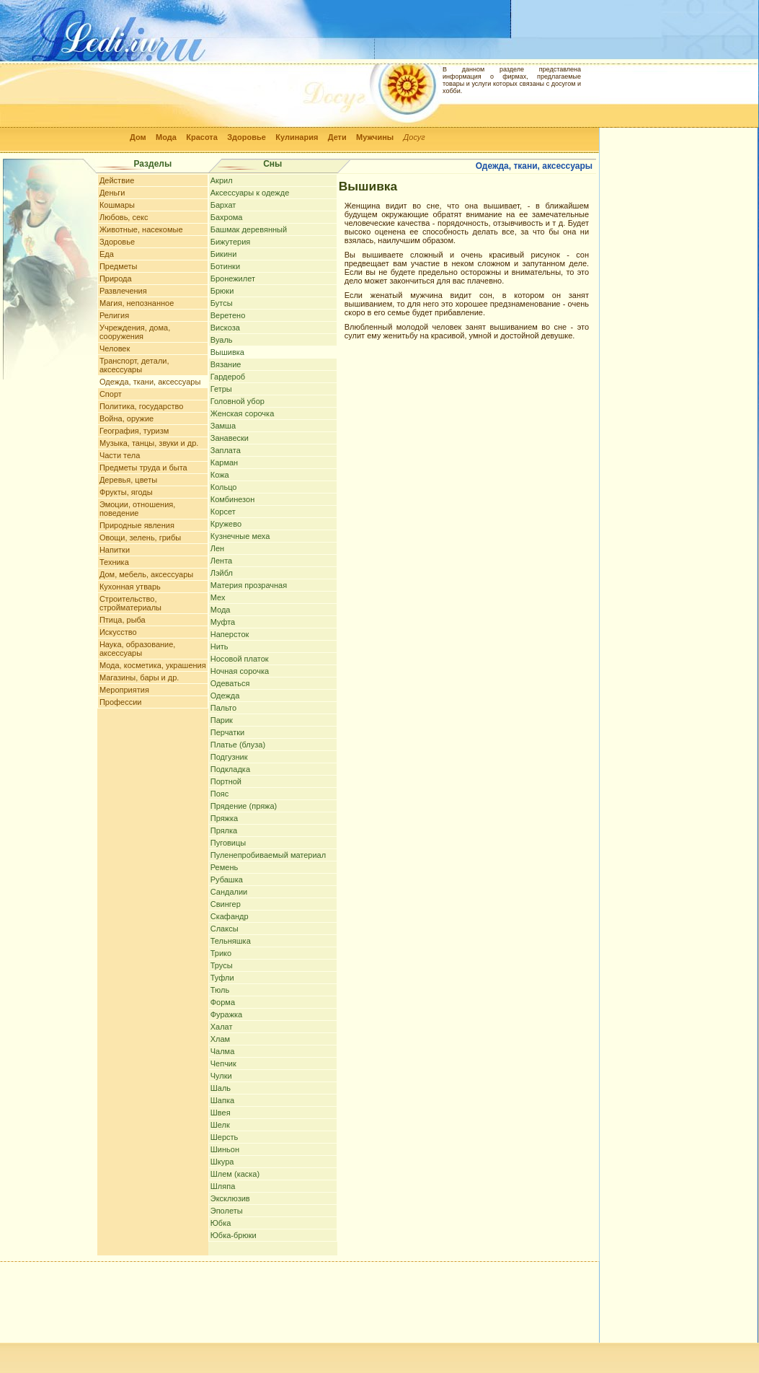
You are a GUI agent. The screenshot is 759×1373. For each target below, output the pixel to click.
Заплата (225, 450)
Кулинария (296, 137)
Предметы (118, 266)
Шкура (222, 1161)
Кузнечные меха (240, 536)
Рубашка (226, 879)
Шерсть (224, 1137)
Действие (116, 180)
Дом (138, 137)
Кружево (225, 523)
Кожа (219, 474)
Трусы (221, 965)
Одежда (225, 695)
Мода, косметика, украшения (152, 665)
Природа (115, 278)
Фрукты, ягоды (126, 492)
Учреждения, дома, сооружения (134, 332)
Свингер (225, 904)
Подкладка (230, 769)
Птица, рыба (122, 619)
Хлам (220, 1039)
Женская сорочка (242, 413)
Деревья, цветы (128, 479)
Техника (114, 562)
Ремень (224, 867)
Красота (202, 137)
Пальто (223, 707)
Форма (222, 1002)
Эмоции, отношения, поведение (137, 508)
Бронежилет (232, 278)
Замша (223, 425)
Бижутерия (230, 241)
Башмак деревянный (248, 229)
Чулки (221, 1075)
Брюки (222, 290)
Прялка (223, 830)
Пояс (219, 793)
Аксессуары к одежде (250, 192)
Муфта (223, 622)
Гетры (221, 389)
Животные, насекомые (141, 229)
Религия (114, 315)
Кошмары (117, 205)
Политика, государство (141, 406)
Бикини (223, 254)
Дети (337, 137)
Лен (217, 548)
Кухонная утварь (130, 586)
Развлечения (123, 290)
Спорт (110, 394)
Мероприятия (124, 689)
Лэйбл (221, 573)
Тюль (219, 990)
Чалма (222, 1051)
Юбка (220, 1223)
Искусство (118, 632)
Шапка (222, 1100)
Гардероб (227, 376)
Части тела (119, 455)
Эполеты (226, 1210)
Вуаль (221, 339)
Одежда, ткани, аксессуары (149, 381)
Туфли (222, 977)
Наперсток (229, 634)
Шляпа (223, 1186)
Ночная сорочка (239, 671)
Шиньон (224, 1149)
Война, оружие (126, 418)
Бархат (223, 205)
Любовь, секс (123, 217)
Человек (114, 348)
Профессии (120, 702)
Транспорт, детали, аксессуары (134, 365)
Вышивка (227, 352)
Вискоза (225, 327)
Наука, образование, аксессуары (137, 648)
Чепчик (223, 1063)
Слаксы (224, 928)
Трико (220, 953)
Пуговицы (228, 842)
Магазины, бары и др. (139, 677)
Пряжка (224, 818)
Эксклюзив (230, 1198)
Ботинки (225, 266)
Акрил (221, 180)
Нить (219, 646)
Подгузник (229, 757)
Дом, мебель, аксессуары (146, 574)
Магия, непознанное (136, 303)
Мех (218, 597)
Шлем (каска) (234, 1174)
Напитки (114, 549)
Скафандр (229, 916)
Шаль (220, 1088)
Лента (221, 560)
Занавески (229, 438)
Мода (166, 137)
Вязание (225, 364)
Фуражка (226, 1014)
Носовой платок (239, 658)
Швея (220, 1112)
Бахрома (226, 217)
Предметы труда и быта (143, 467)
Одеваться (230, 683)
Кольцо (223, 487)
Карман (224, 462)
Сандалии (229, 891)
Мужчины (375, 137)
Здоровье (246, 137)
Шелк (220, 1124)
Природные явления (136, 525)
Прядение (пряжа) (244, 806)
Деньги (112, 192)
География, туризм (134, 430)
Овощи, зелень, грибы (140, 537)
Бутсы (221, 303)
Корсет (223, 511)
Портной (225, 781)
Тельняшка (230, 940)
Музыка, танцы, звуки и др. (148, 443)
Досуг (414, 137)
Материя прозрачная (248, 585)
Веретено (228, 315)
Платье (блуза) (237, 744)
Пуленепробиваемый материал (268, 855)
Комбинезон (232, 499)
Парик (221, 720)
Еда (106, 254)
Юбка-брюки (233, 1235)
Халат (221, 1026)
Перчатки (227, 732)
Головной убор (237, 401)
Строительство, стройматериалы (130, 603)
